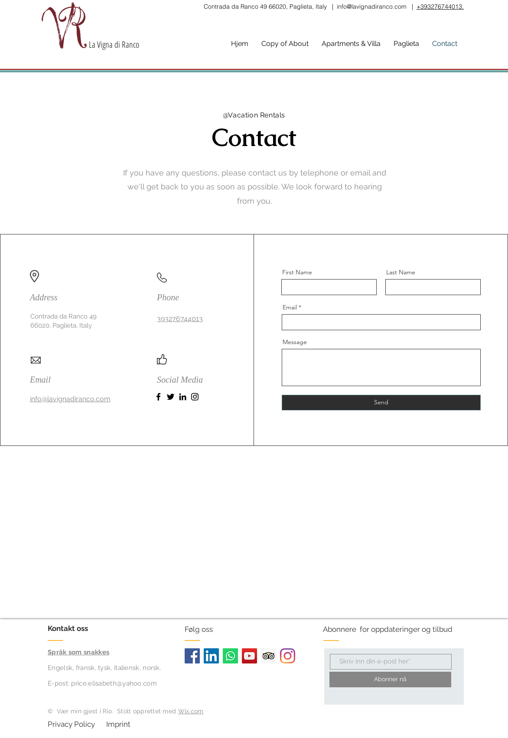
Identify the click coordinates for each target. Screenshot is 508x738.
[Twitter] (171, 397)
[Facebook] (158, 397)
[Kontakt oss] (80, 628)
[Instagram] (195, 397)
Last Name (400, 272)
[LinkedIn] (183, 397)
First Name (297, 272)
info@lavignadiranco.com (372, 6)
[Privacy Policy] (72, 724)
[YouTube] (249, 655)
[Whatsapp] (230, 655)
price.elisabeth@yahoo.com (114, 683)
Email (290, 307)
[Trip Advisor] (268, 655)
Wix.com (191, 711)
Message (295, 342)
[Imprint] (130, 724)
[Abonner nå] (390, 679)
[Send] (381, 402)
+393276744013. (440, 6)
